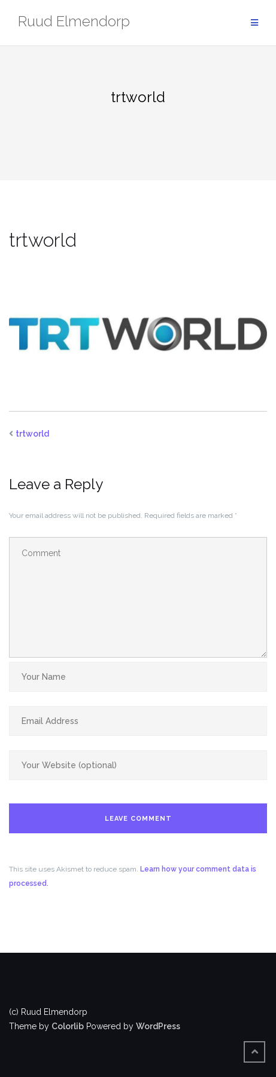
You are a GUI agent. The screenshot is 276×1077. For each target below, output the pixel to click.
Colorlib (67, 1026)
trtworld (32, 433)
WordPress (158, 1026)
